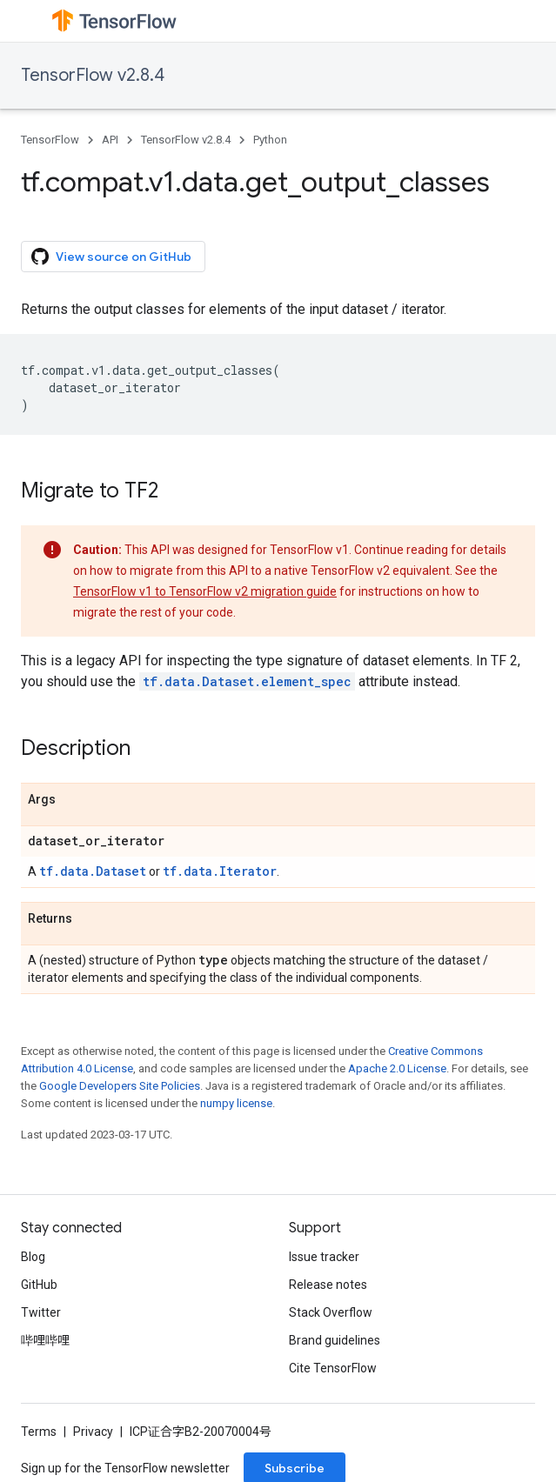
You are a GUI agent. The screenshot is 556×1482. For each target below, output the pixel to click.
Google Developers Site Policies (119, 1085)
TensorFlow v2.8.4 (92, 75)
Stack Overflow (330, 1312)
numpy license (236, 1103)
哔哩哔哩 (45, 1340)
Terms (39, 1432)
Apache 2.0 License (397, 1068)
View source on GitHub (111, 256)
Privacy (93, 1432)
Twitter (41, 1312)
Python (270, 139)
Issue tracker (324, 1257)
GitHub (39, 1285)
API (110, 139)
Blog (33, 1257)
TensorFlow (50, 139)
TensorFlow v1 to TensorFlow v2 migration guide (205, 591)
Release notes (328, 1285)
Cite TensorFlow (333, 1368)
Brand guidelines (334, 1340)
